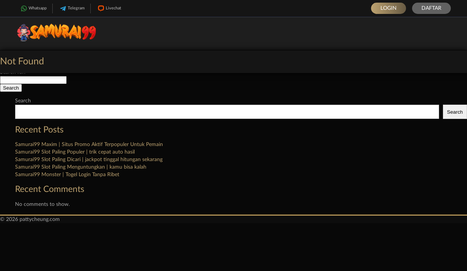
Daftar (431, 8)
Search (23, 101)
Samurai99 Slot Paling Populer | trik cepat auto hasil (75, 152)
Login (388, 8)
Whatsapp (33, 8)
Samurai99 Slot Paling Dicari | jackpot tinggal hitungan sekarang (89, 159)
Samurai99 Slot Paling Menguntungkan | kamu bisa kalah (80, 167)
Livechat (108, 8)
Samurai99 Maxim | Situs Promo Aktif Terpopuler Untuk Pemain (89, 144)
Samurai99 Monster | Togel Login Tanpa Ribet (67, 174)
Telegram (71, 8)
